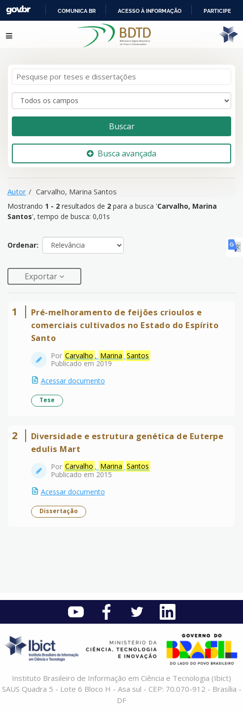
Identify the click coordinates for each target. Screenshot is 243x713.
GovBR (18, 10)
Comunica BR (77, 11)
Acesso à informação (149, 11)
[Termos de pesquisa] (121, 77)
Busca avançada (121, 153)
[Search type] (121, 100)
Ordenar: (22, 245)
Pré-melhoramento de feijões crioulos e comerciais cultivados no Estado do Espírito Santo (125, 324)
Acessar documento (73, 380)
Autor (16, 191)
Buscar (122, 126)
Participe (217, 11)
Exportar (42, 276)
